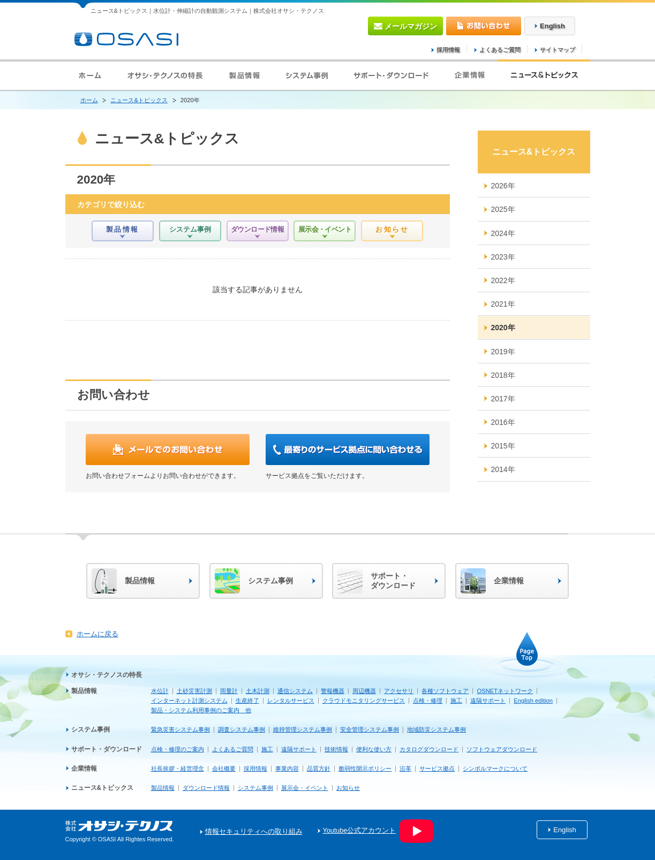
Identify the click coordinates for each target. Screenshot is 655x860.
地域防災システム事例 (436, 729)
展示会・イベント (304, 788)
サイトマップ (557, 50)
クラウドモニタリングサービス (363, 700)
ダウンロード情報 (206, 788)
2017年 (503, 398)
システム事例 (90, 729)
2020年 (503, 327)
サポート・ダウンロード (106, 749)
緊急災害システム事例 (180, 729)
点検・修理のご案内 (177, 749)
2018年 (503, 375)
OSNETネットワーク (505, 691)
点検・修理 (427, 700)
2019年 (503, 351)
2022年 (503, 280)
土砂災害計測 (194, 691)
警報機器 (332, 691)
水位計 (160, 691)
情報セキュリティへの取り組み (254, 831)
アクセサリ (398, 691)
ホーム (89, 100)
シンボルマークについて (495, 768)
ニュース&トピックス (138, 100)
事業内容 (287, 768)
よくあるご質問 (500, 50)
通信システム (295, 691)
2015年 (503, 446)
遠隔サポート (488, 700)
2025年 (503, 209)
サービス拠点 (437, 768)
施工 (456, 700)
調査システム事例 (241, 729)
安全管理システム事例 (369, 729)
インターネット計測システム (189, 700)
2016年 (503, 422)
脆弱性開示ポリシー (365, 768)
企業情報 (84, 768)
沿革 (405, 768)
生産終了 (247, 700)
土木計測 (257, 691)
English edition (533, 700)
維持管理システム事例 (302, 729)
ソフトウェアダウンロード (501, 749)
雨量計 (229, 691)
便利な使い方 (374, 749)
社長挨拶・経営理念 (177, 768)
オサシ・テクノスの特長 (106, 675)
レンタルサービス (290, 700)
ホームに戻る (97, 634)
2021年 (503, 304)
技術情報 (336, 749)
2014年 (503, 469)
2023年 (503, 257)
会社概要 (224, 768)
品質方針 (318, 768)
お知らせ (348, 788)
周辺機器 (364, 691)
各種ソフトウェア (445, 691)
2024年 (503, 233)
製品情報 (84, 691)
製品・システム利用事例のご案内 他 (201, 710)
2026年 (503, 185)
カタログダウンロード (429, 749)
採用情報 (448, 50)
